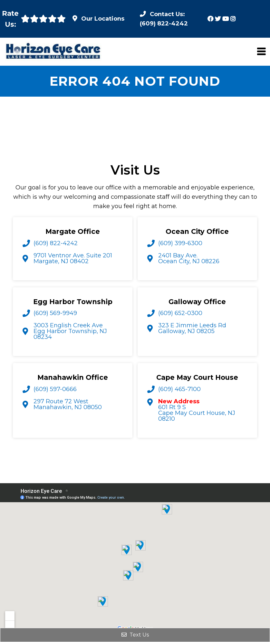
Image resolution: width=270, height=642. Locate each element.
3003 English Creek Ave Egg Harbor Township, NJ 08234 (70, 331)
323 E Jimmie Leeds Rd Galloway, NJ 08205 (192, 328)
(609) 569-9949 (55, 313)
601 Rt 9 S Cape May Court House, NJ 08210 (196, 410)
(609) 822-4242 (56, 243)
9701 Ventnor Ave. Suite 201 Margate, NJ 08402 (73, 258)
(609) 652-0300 (180, 313)
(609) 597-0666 (55, 389)
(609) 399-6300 (180, 243)
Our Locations (102, 18)
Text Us (135, 635)
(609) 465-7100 (179, 389)
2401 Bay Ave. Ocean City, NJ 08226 (188, 258)
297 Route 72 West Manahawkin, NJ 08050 (68, 404)
